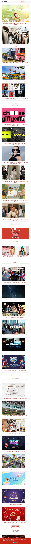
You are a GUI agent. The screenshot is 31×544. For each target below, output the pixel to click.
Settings (16, 542)
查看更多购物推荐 (15, 526)
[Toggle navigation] (27, 1)
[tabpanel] (9, 252)
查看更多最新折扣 (15, 224)
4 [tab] (16, 259)
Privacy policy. (11, 540)
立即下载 (15, 235)
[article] (15, 15)
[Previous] (3, 252)
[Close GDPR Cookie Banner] (29, 541)
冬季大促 (22, 1)
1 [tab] (14, 259)
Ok (13, 542)
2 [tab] (15, 259)
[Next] (27, 252)
